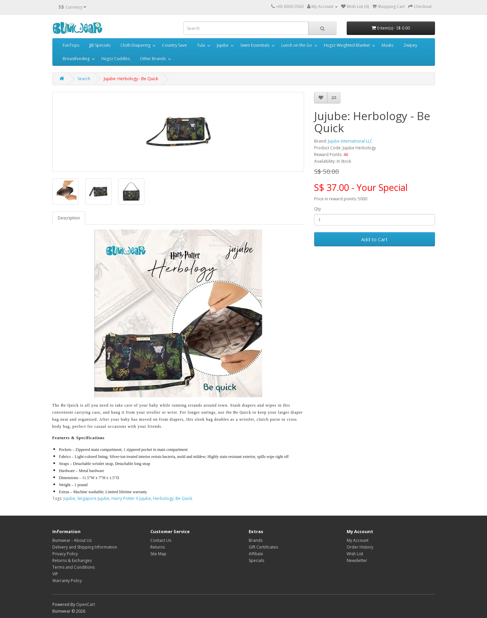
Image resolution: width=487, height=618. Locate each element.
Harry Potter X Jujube (131, 498)
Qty (317, 209)
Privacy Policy (65, 554)
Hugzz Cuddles (115, 58)
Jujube (223, 45)
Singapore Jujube (93, 498)
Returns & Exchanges (72, 560)
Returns (157, 547)
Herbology (163, 498)
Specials (256, 560)
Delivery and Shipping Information (84, 547)
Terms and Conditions (73, 567)
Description (69, 218)
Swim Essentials (255, 45)
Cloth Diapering (135, 45)
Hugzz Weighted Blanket (347, 45)
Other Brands (153, 58)
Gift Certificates (263, 547)
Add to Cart (374, 239)
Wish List (355, 554)
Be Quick (184, 498)
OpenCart (85, 604)
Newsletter (357, 560)
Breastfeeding (76, 58)
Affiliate (256, 554)
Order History (360, 547)
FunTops (71, 45)
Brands (255, 540)
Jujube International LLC (350, 141)
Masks (387, 45)
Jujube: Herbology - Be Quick (131, 79)
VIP (55, 574)
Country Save (174, 45)
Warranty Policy (67, 580)
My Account (358, 540)
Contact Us (160, 540)
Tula (201, 45)
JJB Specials (99, 45)
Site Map (158, 554)
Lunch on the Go (296, 45)
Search (84, 79)
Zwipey (410, 45)
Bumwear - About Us (72, 540)
